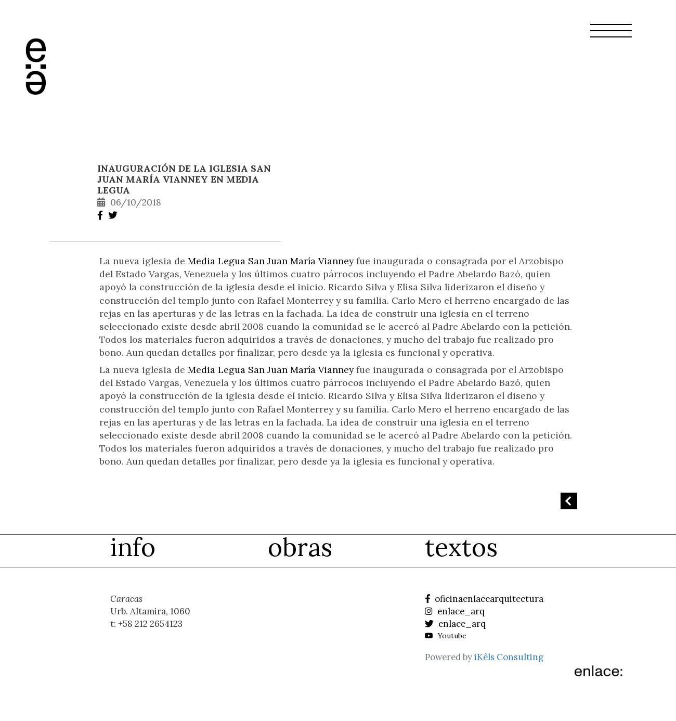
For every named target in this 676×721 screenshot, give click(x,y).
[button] (611, 37)
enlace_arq (455, 611)
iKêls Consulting (508, 657)
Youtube (445, 635)
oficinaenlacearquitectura (484, 598)
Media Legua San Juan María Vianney (271, 261)
